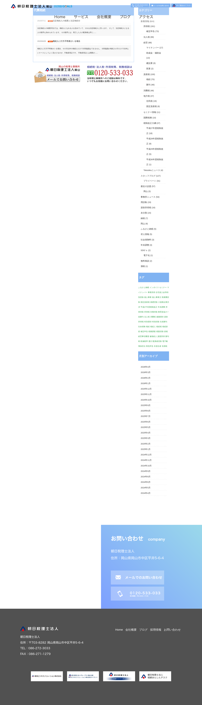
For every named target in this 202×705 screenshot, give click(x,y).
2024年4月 (146, 493)
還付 (150, 341)
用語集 (144, 202)
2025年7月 (146, 416)
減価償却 (160, 317)
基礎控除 (154, 302)
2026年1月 (146, 383)
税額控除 (160, 331)
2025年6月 (146, 422)
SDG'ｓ (144, 250)
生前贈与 (163, 322)
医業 (148, 69)
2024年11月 (146, 460)
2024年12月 (146, 455)
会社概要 (104, 17)
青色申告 (149, 346)
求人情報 (145, 234)
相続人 (153, 327)
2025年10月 (146, 400)
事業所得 (151, 292)
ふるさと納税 (147, 229)
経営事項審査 (143, 336)
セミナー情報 (150, 112)
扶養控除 (154, 312)
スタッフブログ (148, 176)
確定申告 (150, 31)
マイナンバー (152, 48)
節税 (166, 331)
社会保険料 (146, 240)
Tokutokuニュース (152, 170)
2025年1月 (146, 449)
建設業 (149, 63)
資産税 (147, 74)
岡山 (146, 191)
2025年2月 (146, 444)
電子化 (147, 255)
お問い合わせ (172, 629)
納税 (143, 218)
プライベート (150, 181)
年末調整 (145, 245)
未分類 (144, 213)
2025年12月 (146, 389)
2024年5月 (146, 488)
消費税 (147, 90)
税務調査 (152, 331)
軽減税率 (144, 341)
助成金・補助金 (153, 53)
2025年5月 (146, 427)
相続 (148, 79)
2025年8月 (146, 411)
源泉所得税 (146, 207)
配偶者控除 (157, 341)
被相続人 (153, 336)
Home (59, 17)
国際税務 (148, 118)
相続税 (159, 327)
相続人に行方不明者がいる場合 (66, 41)
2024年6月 (146, 482)
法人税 (147, 37)
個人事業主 (156, 297)
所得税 (147, 26)
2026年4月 (146, 367)
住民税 (149, 101)
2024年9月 (146, 471)
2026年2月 (146, 378)
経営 (146, 43)
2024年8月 (146, 476)
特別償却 (148, 322)
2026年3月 (146, 372)
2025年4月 (146, 433)
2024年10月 (146, 466)
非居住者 (157, 346)
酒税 (143, 266)
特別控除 (155, 322)
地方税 (147, 96)
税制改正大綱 (150, 123)
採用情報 (155, 629)
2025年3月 (146, 438)
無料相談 (145, 261)
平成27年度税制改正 (149, 307)
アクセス (146, 17)
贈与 (148, 85)
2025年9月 (146, 405)
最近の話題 (146, 186)
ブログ (125, 17)
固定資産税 (151, 106)
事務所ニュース (148, 197)
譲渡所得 (161, 336)
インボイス (154, 287)
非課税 (164, 346)
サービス (81, 17)
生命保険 (141, 327)
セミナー (163, 287)
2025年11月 (146, 394)
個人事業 (148, 297)
